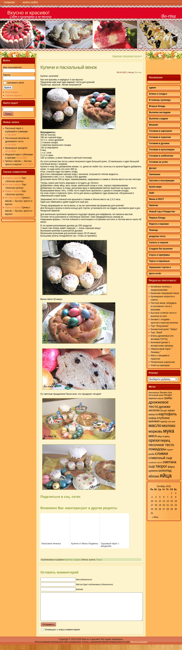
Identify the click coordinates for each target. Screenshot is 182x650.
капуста (153, 414)
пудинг (170, 449)
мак (173, 421)
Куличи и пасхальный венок (68, 67)
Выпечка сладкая (72, 560)
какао (171, 410)
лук (169, 421)
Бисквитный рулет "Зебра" (164, 329)
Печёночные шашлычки (163, 362)
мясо (153, 436)
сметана (169, 462)
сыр (152, 466)
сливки (161, 453)
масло (155, 425)
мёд (159, 436)
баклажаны (154, 392)
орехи (154, 440)
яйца (166, 476)
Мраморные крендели (16, 148)
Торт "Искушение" (160, 326)
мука (168, 431)
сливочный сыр (160, 458)
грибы (168, 398)
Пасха (99, 560)
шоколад (164, 470)
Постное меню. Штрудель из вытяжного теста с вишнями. (164, 306)
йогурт (163, 410)
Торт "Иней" (157, 332)
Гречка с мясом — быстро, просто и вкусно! (18, 201)
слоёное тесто (155, 462)
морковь (156, 431)
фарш (171, 466)
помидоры (157, 449)
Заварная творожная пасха (126, 56)
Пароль (7, 75)
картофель (168, 414)
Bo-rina (138, 72)
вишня (160, 398)
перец (165, 440)
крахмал (154, 421)
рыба (151, 454)
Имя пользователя (12, 67)
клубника (163, 417)
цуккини (153, 470)
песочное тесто (161, 445)
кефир (152, 418)
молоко (168, 425)
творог (161, 466)
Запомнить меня (15, 82)
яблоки (154, 476)
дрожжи (164, 407)
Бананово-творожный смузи (165, 293)
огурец (166, 436)
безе (170, 392)
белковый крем (156, 395)
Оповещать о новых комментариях (62, 635)
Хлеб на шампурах (160, 365)
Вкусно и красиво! (28, 12)
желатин (154, 410)
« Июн (155, 517)
